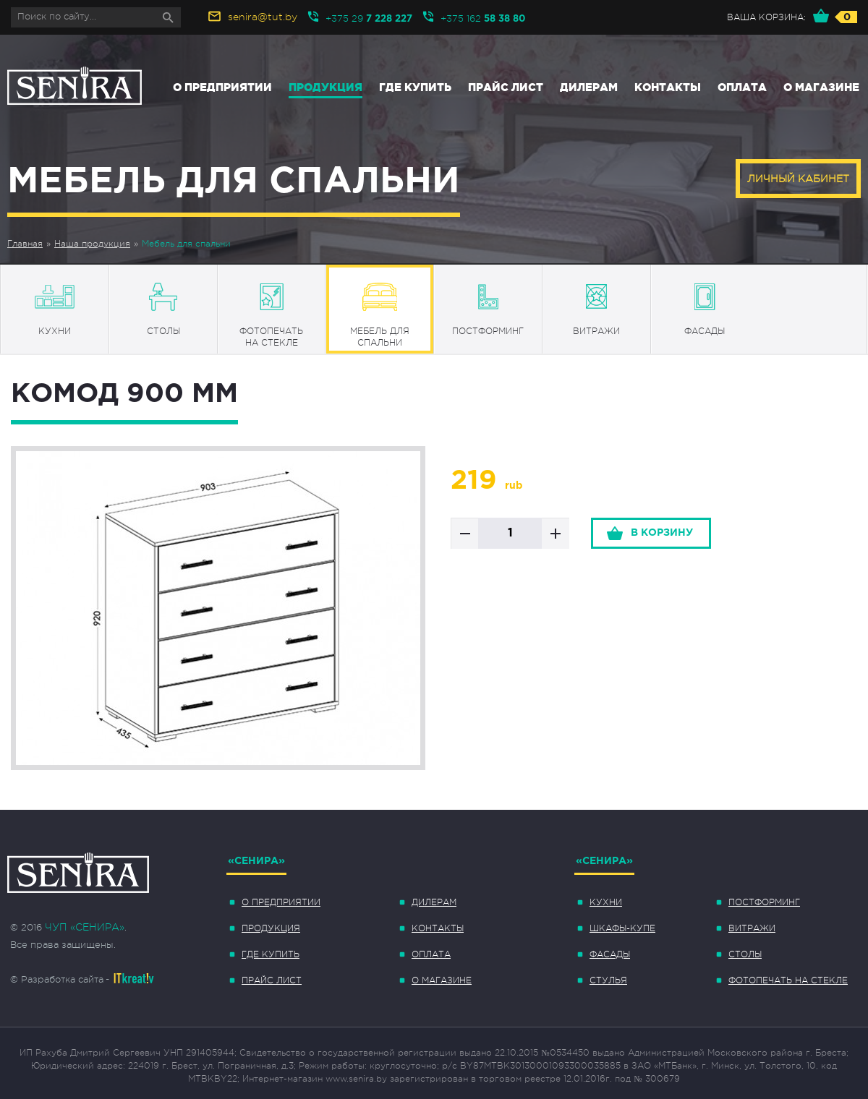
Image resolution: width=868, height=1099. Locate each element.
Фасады (610, 954)
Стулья (608, 980)
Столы (745, 954)
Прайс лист (505, 87)
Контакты (667, 87)
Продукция (325, 87)
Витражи (751, 928)
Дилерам (589, 87)
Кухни (606, 902)
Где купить (415, 87)
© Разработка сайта (56, 979)
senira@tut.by (262, 16)
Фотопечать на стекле (788, 980)
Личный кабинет (798, 178)
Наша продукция (92, 244)
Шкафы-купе (622, 928)
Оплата (742, 87)
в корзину (662, 533)
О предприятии (222, 87)
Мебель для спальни (186, 244)
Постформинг (764, 902)
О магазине (821, 87)
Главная (25, 244)
